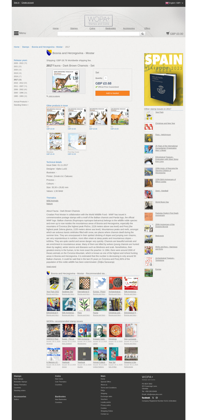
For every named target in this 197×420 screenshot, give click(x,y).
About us (104, 385)
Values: (49, 191)
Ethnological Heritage (54, 313)
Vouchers (104, 399)
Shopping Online (107, 411)
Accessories (129, 28)
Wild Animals (52, 201)
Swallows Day (67, 292)
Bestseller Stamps (20, 382)
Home (56, 28)
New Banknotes (61, 399)
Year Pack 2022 (52, 292)
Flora (79, 313)
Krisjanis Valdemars (101, 339)
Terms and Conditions (109, 388)
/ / (174, 3)
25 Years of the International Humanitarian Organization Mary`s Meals (166, 148)
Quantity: (99, 78)
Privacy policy (106, 405)
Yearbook (65, 362)
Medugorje (159, 236)
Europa (158, 269)
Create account (28, 3)
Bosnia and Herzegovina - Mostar (47, 47)
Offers (147, 28)
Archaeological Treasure (118, 292)
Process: (50, 180)
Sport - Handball (161, 191)
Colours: (50, 183)
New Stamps (18, 379)
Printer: (49, 176)
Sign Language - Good (133, 339)
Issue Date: (51, 165)
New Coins (59, 379)
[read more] (51, 267)
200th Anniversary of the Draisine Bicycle (165, 225)
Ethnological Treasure (132, 313)
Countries (17, 388)
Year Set (112, 362)
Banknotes (110, 28)
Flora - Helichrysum (163, 135)
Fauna (95, 313)
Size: (48, 187)
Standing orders (20, 390)
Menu (20, 33)
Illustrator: (51, 172)
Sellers (16, 399)
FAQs (103, 390)
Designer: (50, 169)
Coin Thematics (60, 382)
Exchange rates (106, 396)
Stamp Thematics (20, 385)
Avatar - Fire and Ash (70, 339)
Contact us (105, 414)
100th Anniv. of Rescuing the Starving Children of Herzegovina (166, 170)
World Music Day (162, 202)
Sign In (16, 3)
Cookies (104, 408)
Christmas (113, 339)
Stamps (74, 28)
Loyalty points (106, 402)
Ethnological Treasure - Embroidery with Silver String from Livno (166, 159)
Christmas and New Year (118, 313)
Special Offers (106, 382)
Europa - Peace (99, 292)
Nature (49, 204)
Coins (92, 28)
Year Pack (159, 112)
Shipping (104, 393)
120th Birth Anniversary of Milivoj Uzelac (165, 180)
